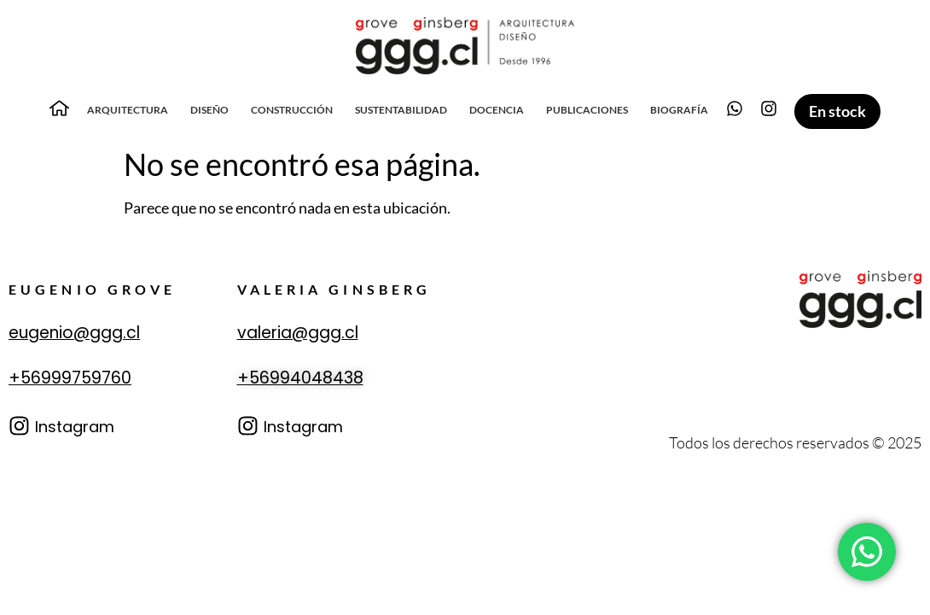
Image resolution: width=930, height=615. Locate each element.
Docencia (496, 109)
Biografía (679, 109)
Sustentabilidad (401, 109)
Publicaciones (587, 109)
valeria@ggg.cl (297, 332)
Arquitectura (127, 109)
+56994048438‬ (300, 378)
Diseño (209, 109)
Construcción (292, 109)
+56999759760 (70, 378)
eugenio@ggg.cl (74, 332)
